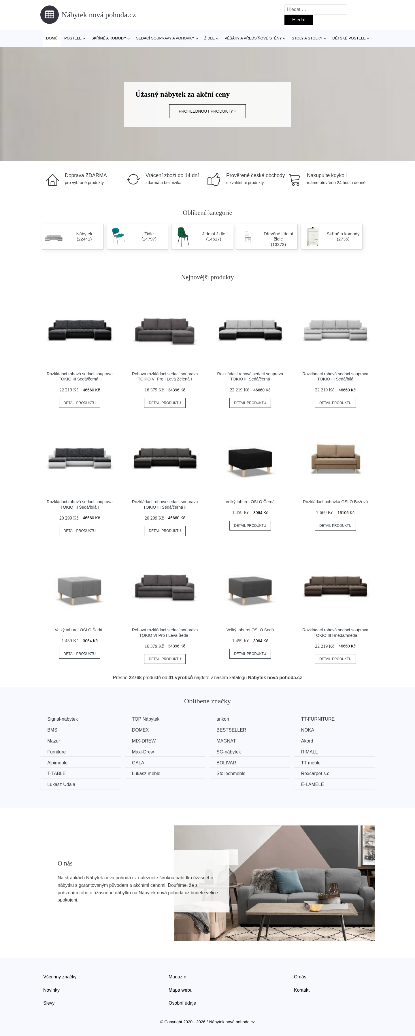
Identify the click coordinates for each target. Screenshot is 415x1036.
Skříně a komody (108, 38)
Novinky (51, 989)
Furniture (57, 751)
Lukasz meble (147, 773)
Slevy (48, 1002)
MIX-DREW (145, 740)
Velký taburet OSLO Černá (250, 501)
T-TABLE (57, 773)
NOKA (311, 730)
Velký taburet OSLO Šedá (250, 630)
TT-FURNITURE (321, 719)
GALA (139, 762)
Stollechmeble (233, 773)
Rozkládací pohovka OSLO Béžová (335, 501)
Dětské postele (349, 38)
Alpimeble (58, 762)
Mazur (54, 740)
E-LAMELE (316, 784)
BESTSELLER (234, 730)
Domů (52, 38)
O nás (300, 976)
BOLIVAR (229, 762)
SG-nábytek (231, 751)
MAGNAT (228, 740)
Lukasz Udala (62, 784)
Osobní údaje (182, 1002)
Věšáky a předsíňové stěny (253, 38)
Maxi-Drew (144, 751)
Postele (73, 38)
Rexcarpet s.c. (319, 773)
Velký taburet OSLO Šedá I (80, 630)
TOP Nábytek (147, 719)
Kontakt (302, 989)
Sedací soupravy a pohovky (165, 38)
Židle (209, 38)
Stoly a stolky (307, 38)
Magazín (177, 976)
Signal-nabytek (63, 719)
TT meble (314, 762)
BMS (53, 730)
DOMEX (141, 730)
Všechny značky (60, 976)
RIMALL (313, 751)
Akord (311, 740)
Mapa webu (181, 989)
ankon (225, 719)
